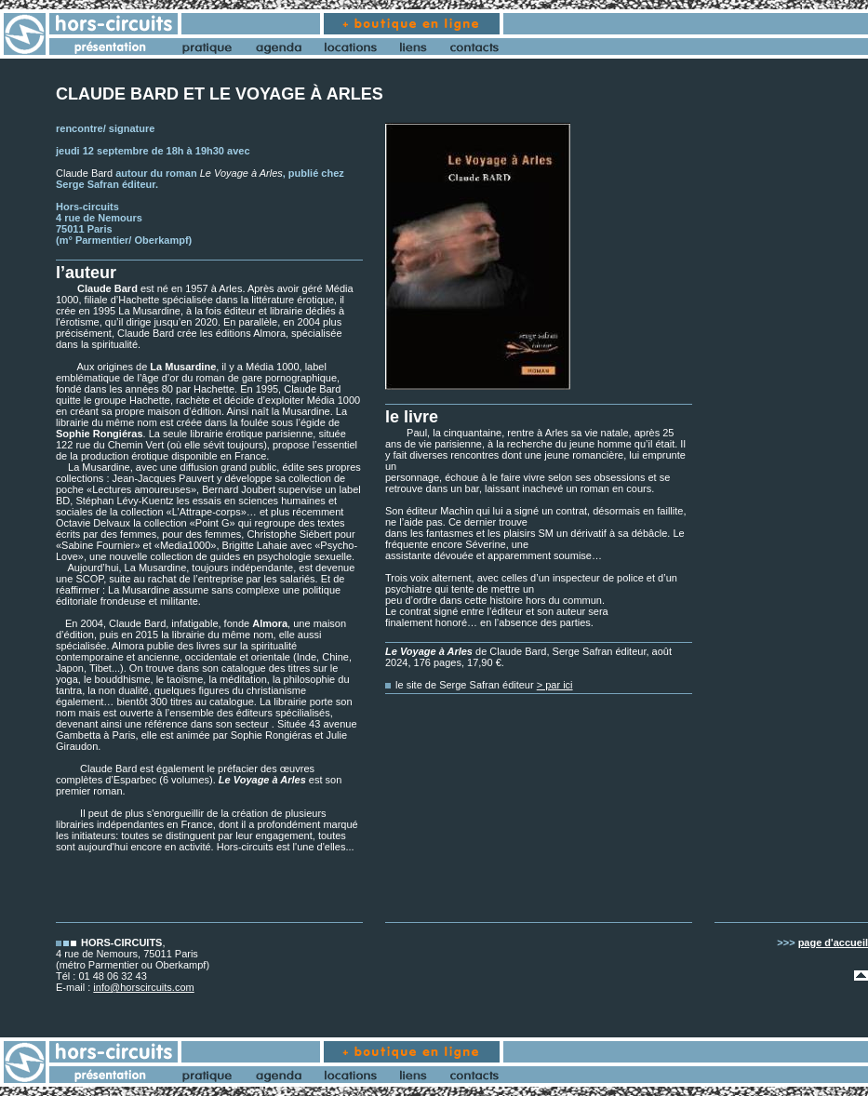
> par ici (555, 684)
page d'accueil (833, 942)
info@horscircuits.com (143, 987)
